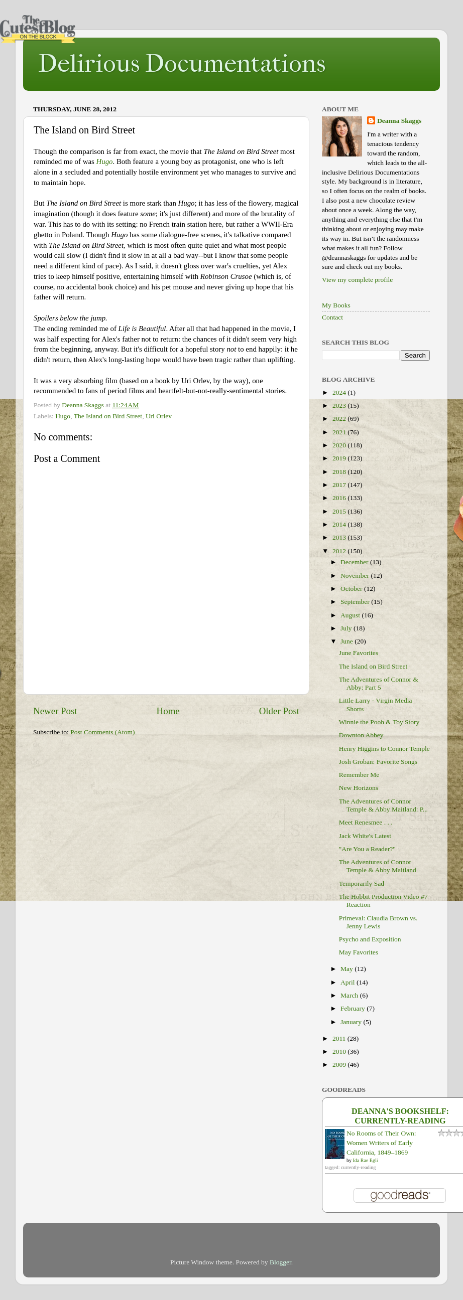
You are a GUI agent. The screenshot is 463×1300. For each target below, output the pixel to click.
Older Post (279, 711)
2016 (340, 498)
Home (168, 711)
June (347, 641)
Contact (332, 317)
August (351, 615)
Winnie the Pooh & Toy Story (379, 722)
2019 (340, 458)
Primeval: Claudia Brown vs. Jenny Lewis (378, 922)
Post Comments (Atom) (102, 732)
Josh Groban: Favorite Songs (378, 761)
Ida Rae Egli (365, 1160)
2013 (340, 537)
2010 (340, 1051)
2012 (340, 551)
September (355, 601)
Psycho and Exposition (370, 939)
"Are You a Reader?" (367, 849)
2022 (340, 418)
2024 (340, 392)
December (355, 562)
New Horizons (358, 787)
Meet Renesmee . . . (366, 822)
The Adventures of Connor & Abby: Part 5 (378, 683)
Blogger (280, 1262)
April (348, 982)
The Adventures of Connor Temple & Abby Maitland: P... (383, 805)
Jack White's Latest (365, 836)
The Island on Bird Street (108, 416)
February (353, 1008)
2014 (340, 524)
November (355, 575)
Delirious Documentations (181, 63)
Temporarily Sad (361, 883)
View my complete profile (357, 279)
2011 (340, 1038)
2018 (340, 471)
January (351, 1022)
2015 (340, 511)
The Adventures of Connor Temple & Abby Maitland (377, 866)
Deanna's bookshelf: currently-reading (400, 1116)
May (347, 968)
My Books (336, 305)
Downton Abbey (361, 735)
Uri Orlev (159, 416)
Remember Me (359, 774)
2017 (340, 485)
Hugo (104, 161)
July (347, 628)
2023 (340, 405)
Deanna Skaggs (399, 120)
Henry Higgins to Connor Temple (384, 748)
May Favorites (358, 952)
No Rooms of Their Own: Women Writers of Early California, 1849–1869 (381, 1142)
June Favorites (358, 653)
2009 (340, 1064)
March (350, 995)
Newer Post (55, 711)
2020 (340, 445)
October (352, 588)
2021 (340, 432)
